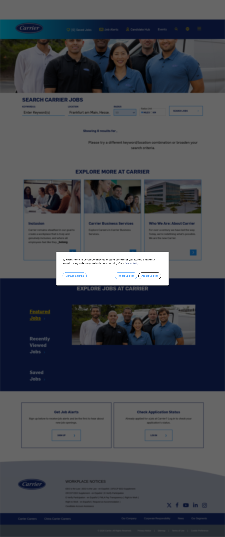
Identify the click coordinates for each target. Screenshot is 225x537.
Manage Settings (75, 275)
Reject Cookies (126, 275)
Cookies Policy (132, 263)
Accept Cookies (149, 275)
